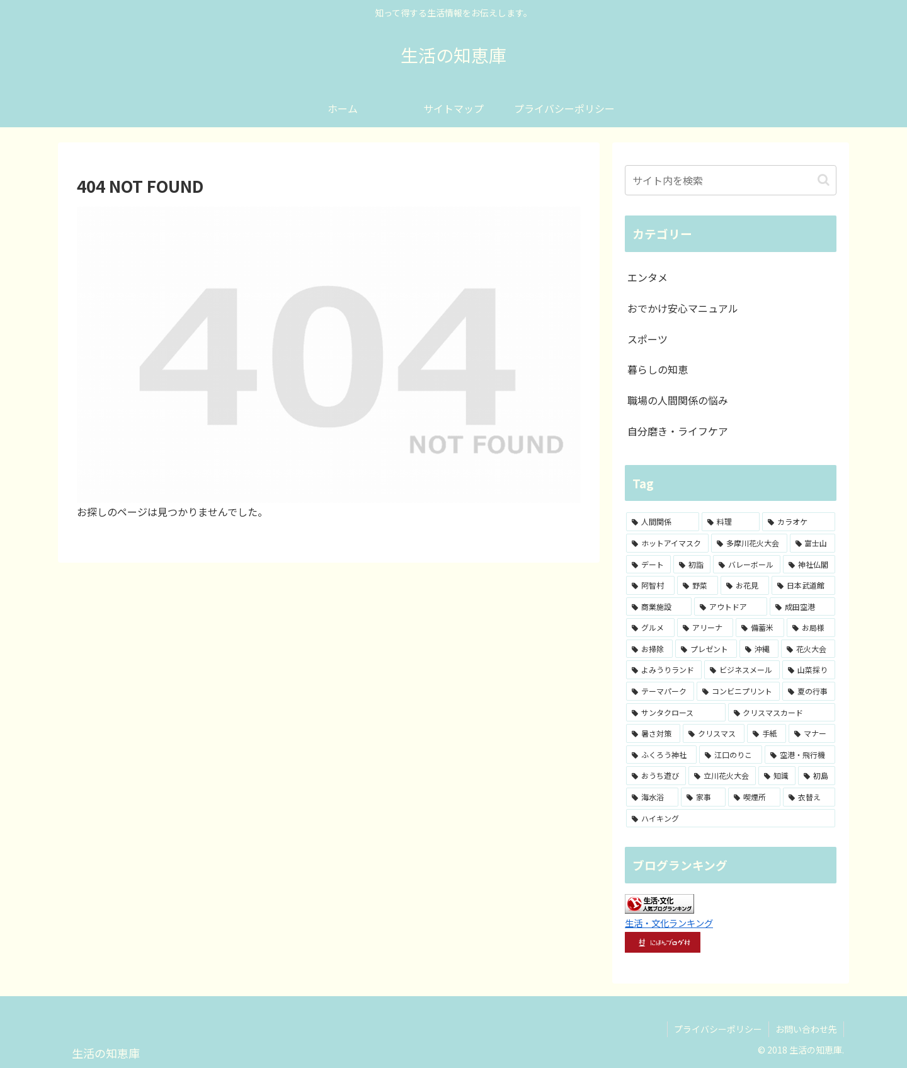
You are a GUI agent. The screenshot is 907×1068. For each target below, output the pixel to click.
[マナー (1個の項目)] (812, 733)
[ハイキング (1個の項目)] (730, 818)
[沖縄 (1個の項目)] (759, 649)
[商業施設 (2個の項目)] (659, 606)
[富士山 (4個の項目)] (812, 543)
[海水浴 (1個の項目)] (652, 797)
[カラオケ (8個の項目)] (798, 521)
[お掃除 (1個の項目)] (649, 649)
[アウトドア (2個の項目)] (730, 606)
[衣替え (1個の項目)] (809, 797)
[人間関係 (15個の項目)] (662, 521)
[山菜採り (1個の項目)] (808, 669)
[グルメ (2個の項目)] (650, 627)
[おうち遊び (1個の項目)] (656, 775)
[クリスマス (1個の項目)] (713, 733)
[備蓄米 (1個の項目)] (760, 627)
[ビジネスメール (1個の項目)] (742, 669)
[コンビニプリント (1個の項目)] (738, 691)
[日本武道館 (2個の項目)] (803, 585)
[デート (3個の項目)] (648, 564)
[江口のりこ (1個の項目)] (730, 754)
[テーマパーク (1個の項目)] (660, 691)
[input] (730, 180)
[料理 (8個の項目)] (731, 521)
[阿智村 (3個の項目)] (650, 585)
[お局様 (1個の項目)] (811, 627)
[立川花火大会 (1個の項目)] (722, 775)
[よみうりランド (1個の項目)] (664, 669)
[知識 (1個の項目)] (777, 775)
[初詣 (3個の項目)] (691, 564)
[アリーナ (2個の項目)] (705, 627)
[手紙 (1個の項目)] (766, 733)
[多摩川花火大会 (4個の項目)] (749, 543)
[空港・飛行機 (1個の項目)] (800, 754)
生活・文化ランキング (669, 922)
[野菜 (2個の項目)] (697, 585)
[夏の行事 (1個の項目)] (808, 691)
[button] (824, 180)
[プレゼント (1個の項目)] (706, 649)
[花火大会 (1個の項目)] (808, 649)
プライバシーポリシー (718, 1029)
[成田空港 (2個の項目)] (802, 606)
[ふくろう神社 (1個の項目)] (661, 754)
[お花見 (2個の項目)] (745, 585)
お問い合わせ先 (806, 1029)
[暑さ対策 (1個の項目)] (653, 733)
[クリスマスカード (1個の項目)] (782, 712)
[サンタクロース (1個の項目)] (676, 712)
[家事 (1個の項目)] (703, 797)
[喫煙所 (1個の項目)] (754, 797)
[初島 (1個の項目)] (816, 775)
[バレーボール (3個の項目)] (746, 564)
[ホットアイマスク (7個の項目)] (667, 543)
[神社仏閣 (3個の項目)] (809, 564)
